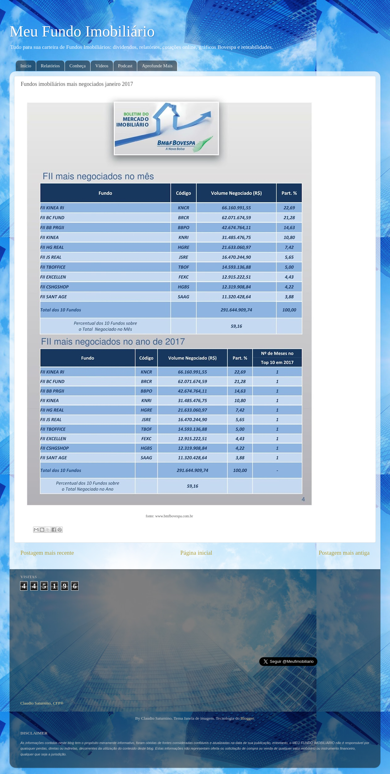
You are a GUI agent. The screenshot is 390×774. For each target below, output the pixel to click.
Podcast (125, 65)
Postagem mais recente (47, 552)
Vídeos (101, 65)
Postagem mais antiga (344, 552)
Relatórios (50, 65)
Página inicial (196, 552)
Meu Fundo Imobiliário (82, 31)
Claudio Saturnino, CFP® (42, 703)
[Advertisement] (195, 643)
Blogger (247, 718)
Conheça (78, 65)
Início (25, 65)
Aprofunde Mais (157, 65)
